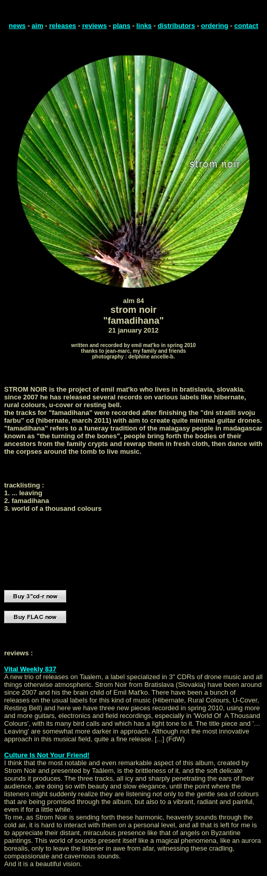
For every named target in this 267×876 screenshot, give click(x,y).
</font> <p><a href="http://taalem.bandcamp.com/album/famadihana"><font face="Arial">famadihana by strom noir (107, 546)
